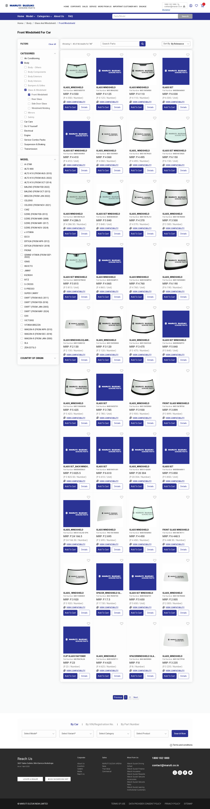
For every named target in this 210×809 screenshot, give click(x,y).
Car (74, 724)
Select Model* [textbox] (30, 733)
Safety (29, 117)
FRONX (26, 250)
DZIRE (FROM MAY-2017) (34, 223)
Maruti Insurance (133, 771)
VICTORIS (27, 320)
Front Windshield (67, 23)
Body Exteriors (33, 76)
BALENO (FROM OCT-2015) (35, 191)
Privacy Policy (172, 804)
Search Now (180, 733)
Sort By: (167, 44)
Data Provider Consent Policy (145, 804)
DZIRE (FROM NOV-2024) (34, 227)
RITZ (25, 279)
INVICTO (27, 266)
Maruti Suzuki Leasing (135, 787)
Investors (80, 766)
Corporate (75, 6)
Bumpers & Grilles (34, 85)
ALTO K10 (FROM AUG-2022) (36, 178)
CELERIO (27, 200)
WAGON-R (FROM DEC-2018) (36, 334)
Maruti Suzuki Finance (135, 769)
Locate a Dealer (30, 779)
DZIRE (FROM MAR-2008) (35, 218)
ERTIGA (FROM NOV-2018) (35, 246)
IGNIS (25, 261)
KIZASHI (27, 275)
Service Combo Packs (33, 140)
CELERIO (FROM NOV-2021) (36, 205)
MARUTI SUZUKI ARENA (112, 764)
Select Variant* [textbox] (69, 733)
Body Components (35, 72)
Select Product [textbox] (143, 733)
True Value (106, 769)
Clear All (52, 44)
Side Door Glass (37, 103)
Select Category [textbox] (106, 733)
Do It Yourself (29, 126)
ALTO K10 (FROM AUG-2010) (36, 173)
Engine (26, 135)
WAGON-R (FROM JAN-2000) (36, 338)
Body (29, 23)
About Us (59, 16)
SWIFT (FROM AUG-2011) (35, 297)
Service (93, 6)
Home (66, 6)
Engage (142, 6)
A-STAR (26, 164)
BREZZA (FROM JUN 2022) (35, 196)
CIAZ (25, 209)
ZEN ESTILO (28, 347)
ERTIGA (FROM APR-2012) (35, 241)
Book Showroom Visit (58, 779)
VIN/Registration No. (100, 724)
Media (79, 771)
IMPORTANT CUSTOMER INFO (125, 6)
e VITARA (27, 232)
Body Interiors (32, 81)
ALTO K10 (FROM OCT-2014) (36, 182)
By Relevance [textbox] (177, 44)
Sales (85, 6)
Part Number (130, 724)
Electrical (27, 130)
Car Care (27, 121)
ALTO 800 (27, 169)
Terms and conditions (181, 745)
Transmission (29, 149)
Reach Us (81, 774)
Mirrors (29, 112)
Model (29, 16)
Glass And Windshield (45, 23)
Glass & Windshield (35, 90)
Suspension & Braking (33, 144)
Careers (80, 769)
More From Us (105, 6)
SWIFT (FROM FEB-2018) (34, 302)
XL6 (24, 343)
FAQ (70, 16)
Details (84, 107)
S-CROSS (27, 284)
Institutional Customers (136, 790)
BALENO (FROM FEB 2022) (35, 187)
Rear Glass (35, 99)
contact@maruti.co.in (174, 7)
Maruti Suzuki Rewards (136, 774)
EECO (25, 236)
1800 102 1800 (171, 4)
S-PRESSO (27, 288)
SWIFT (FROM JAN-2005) (35, 307)
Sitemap (188, 804)
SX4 (24, 316)
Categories (43, 16)
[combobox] (180, 44)
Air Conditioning (30, 58)
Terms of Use (118, 804)
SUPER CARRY (29, 293)
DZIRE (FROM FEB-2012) (34, 214)
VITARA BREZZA (31, 325)
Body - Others (32, 67)
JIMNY (26, 270)
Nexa (104, 766)
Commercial (106, 771)
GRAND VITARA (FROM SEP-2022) (36, 256)
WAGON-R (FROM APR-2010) (36, 329)
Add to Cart (70, 107)
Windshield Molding (39, 108)
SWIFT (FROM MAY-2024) (35, 311)
